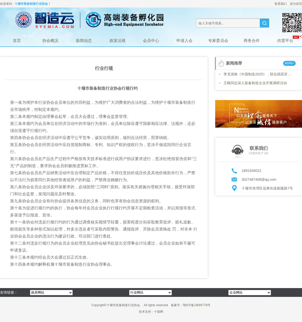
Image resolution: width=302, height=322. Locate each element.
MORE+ (289, 63)
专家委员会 (218, 40)
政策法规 (117, 40)
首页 (17, 40)
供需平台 (285, 40)
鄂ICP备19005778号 (196, 305)
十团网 (158, 311)
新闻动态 (84, 40)
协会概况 (50, 40)
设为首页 (296, 4)
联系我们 (281, 4)
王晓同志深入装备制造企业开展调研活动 (255, 83)
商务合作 (252, 40)
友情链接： (9, 292)
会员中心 (151, 40)
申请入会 (184, 40)
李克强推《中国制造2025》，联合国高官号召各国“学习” (258, 74)
